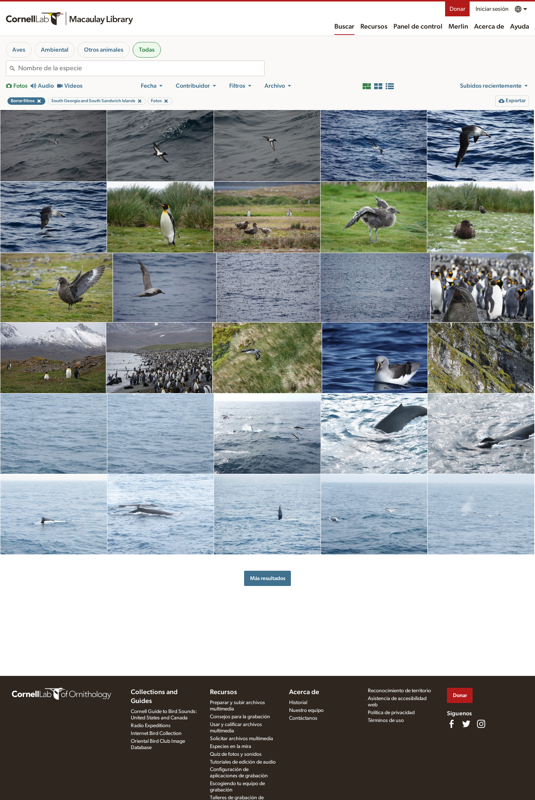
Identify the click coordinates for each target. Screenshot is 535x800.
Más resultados (267, 578)
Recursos (374, 26)
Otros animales (103, 50)
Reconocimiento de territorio (399, 690)
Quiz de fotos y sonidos (236, 754)
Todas (147, 50)
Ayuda (519, 26)
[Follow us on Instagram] (481, 723)
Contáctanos (303, 718)
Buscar (344, 26)
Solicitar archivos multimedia (241, 738)
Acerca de (489, 26)
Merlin (458, 26)
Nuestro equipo (306, 710)
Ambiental (54, 50)
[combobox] (141, 68)
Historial (298, 702)
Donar (457, 9)
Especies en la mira (230, 746)
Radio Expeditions (151, 725)
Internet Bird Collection (156, 733)
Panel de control (417, 26)
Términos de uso (386, 720)
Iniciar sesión (492, 9)
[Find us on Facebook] (451, 723)
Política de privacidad (391, 712)
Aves (18, 50)
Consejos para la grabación (240, 716)
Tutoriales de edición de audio (243, 762)
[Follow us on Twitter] (466, 723)
